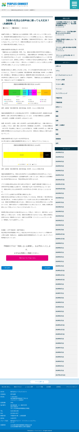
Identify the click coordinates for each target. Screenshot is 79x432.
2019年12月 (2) (60, 270)
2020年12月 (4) (60, 234)
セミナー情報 (39, 386)
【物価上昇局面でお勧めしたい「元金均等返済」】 (66, 40)
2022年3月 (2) (60, 166)
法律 (57, 120)
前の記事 (6, 268)
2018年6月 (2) (60, 352)
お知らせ (58, 66)
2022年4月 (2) (60, 161)
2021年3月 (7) (60, 220)
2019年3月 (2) (60, 311)
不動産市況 (59, 98)
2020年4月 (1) (60, 257)
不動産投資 (59, 102)
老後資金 (58, 138)
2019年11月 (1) (60, 275)
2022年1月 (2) (60, 175)
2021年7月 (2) (60, 202)
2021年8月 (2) (60, 198)
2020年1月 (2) (60, 266)
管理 (57, 134)
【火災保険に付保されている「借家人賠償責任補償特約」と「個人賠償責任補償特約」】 (66, 23)
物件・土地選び (60, 125)
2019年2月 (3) (60, 316)
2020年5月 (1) (60, 252)
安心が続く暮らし (6, 386)
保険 (57, 111)
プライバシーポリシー (71, 386)
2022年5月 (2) (60, 157)
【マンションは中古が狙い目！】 (65, 55)
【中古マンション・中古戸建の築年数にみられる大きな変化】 (66, 32)
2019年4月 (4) (60, 307)
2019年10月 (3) (60, 279)
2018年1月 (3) (60, 370)
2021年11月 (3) (60, 184)
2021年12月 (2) (60, 179)
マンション (59, 89)
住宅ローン (59, 107)
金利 (57, 143)
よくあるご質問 (29, 386)
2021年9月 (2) (60, 193)
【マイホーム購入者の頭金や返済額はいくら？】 (66, 48)
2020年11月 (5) (60, 238)
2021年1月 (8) (60, 229)
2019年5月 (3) (60, 302)
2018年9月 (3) (60, 338)
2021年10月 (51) (60, 188)
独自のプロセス (18, 386)
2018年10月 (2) (60, 334)
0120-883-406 (14, 411)
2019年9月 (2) (60, 284)
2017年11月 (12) (60, 375)
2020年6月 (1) (60, 248)
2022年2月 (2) (60, 170)
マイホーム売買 (60, 79)
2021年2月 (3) (60, 225)
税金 (57, 129)
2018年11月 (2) (60, 329)
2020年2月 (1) (60, 261)
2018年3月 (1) (60, 366)
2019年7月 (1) (60, 293)
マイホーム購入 (60, 84)
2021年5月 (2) (60, 211)
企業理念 (58, 386)
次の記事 (48, 268)
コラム (58, 70)
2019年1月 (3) (60, 320)
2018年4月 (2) (60, 361)
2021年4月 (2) (60, 216)
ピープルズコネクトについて (64, 75)
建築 (57, 116)
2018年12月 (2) (60, 325)
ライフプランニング (61, 93)
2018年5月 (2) (60, 357)
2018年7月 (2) (60, 347)
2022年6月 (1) (60, 152)
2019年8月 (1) (60, 288)
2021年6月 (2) (60, 207)
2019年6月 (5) (60, 298)
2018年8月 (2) (60, 343)
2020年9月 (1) (60, 243)
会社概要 (48, 386)
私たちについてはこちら (27, 258)
